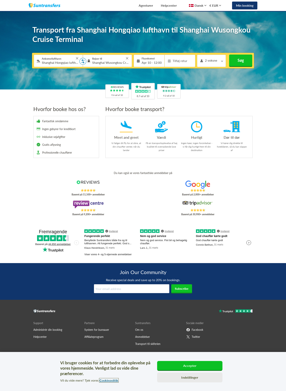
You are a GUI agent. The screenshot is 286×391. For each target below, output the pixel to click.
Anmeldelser (142, 336)
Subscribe (182, 288)
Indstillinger (189, 377)
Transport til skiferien (147, 343)
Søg (241, 60)
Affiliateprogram (94, 336)
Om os (139, 329)
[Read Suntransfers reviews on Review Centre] (88, 204)
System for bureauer (96, 329)
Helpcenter (169, 5)
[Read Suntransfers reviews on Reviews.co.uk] (88, 184)
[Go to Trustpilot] (236, 311)
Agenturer (146, 5)
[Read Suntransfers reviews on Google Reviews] (198, 184)
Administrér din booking (47, 329)
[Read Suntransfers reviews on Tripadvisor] (198, 204)
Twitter (193, 337)
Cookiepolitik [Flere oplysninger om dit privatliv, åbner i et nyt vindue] (108, 380)
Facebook (194, 330)
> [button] (77, 58)
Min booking (244, 5)
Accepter (189, 365)
